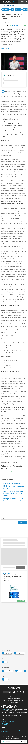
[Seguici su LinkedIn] (14, 692)
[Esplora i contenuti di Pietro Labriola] (19, 653)
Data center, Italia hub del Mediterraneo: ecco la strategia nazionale (13, 486)
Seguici (7, 692)
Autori (11, 696)
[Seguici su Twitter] (17, 692)
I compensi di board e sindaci (10, 130)
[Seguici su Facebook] (20, 692)
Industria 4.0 (18, 9)
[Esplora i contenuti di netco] (19, 670)
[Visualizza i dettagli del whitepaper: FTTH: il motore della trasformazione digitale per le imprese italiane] (14, 576)
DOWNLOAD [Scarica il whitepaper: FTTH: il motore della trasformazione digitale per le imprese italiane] (21, 600)
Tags (16, 696)
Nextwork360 (4, 709)
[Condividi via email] (12, 26)
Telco (12, 9)
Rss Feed (21, 696)
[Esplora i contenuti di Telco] (5, 679)
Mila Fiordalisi (5, 48)
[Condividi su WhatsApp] (10, 26)
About (7, 696)
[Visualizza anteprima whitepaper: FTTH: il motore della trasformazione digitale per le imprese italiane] (14, 591)
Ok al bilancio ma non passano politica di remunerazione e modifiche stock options (13, 134)
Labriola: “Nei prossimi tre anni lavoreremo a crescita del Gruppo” (12, 124)
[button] (2, 6)
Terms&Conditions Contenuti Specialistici (14, 700)
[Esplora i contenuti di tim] (5, 661)
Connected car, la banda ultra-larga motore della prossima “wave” (13, 493)
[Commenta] (22, 522)
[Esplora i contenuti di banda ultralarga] (8, 670)
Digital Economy (5, 9)
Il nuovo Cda (5, 121)
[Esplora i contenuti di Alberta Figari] (7, 653)
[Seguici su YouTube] (24, 692)
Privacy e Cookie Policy (14, 698)
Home (3, 22)
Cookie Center (14, 702)
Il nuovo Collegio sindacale (10, 127)
